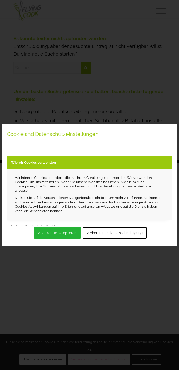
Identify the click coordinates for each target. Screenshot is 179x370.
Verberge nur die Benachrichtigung (115, 233)
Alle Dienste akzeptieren (57, 233)
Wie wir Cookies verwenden (33, 162)
